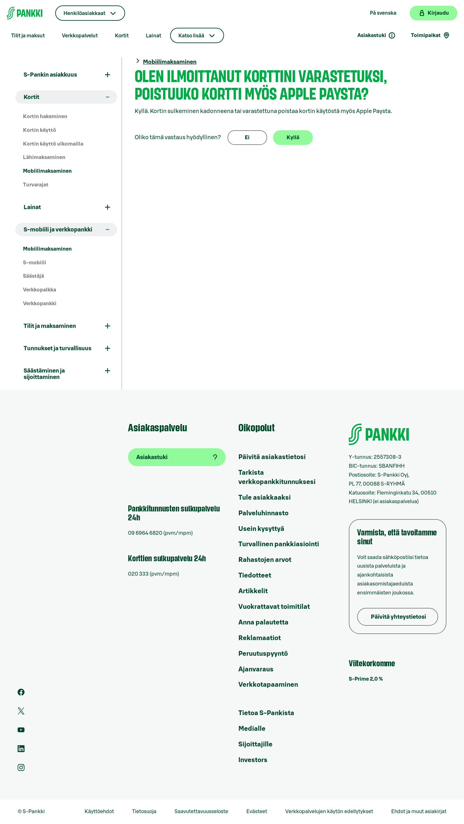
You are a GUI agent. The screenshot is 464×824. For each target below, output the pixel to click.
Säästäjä (33, 276)
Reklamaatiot (259, 638)
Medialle (252, 729)
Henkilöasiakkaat (84, 13)
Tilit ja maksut (28, 35)
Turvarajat (36, 184)
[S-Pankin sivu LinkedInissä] (21, 750)
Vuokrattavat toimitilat (274, 607)
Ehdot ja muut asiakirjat (418, 811)
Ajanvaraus (255, 669)
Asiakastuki (376, 35)
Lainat (153, 35)
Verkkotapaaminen (268, 685)
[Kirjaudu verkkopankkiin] (433, 13)
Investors (252, 760)
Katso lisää (191, 35)
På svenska (383, 13)
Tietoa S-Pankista (266, 713)
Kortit (122, 35)
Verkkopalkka (39, 289)
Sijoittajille (255, 744)
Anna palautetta (263, 622)
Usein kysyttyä (261, 529)
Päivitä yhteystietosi (398, 617)
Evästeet (256, 811)
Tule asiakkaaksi (264, 498)
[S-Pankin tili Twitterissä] (21, 712)
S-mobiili (34, 262)
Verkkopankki (39, 303)
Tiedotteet (254, 575)
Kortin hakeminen (45, 116)
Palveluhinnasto (263, 513)
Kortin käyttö (39, 130)
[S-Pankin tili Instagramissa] (21, 769)
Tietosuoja (144, 811)
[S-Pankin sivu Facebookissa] (21, 694)
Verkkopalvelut (80, 35)
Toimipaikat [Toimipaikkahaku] (430, 35)
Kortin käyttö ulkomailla (53, 144)
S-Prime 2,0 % (366, 679)
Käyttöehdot (99, 811)
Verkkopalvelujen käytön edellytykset (329, 811)
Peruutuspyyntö (263, 654)
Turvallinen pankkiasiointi (278, 544)
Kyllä (293, 137)
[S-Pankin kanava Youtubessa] (21, 731)
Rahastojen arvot (264, 560)
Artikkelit (253, 591)
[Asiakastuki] (177, 457)
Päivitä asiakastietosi (272, 457)
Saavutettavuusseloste (201, 811)
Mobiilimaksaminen (47, 171)
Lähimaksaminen (44, 157)
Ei (247, 137)
